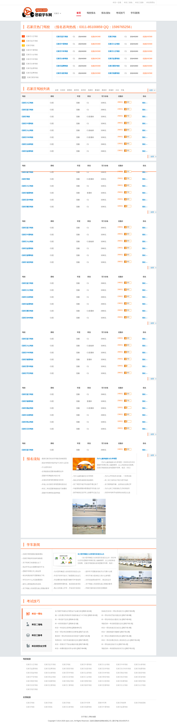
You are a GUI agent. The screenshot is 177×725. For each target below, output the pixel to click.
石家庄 (56, 13)
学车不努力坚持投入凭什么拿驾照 (98, 576)
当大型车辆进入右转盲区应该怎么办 (91, 554)
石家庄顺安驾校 (27, 207)
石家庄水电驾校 (104, 681)
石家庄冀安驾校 (114, 66)
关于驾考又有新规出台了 (32, 563)
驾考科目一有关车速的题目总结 (66, 640)
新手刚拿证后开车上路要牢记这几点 (86, 493)
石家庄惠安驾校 (140, 673)
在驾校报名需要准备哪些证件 (52, 471)
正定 (117, 90)
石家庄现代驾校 (32, 689)
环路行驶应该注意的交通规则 (96, 588)
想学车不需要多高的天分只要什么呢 (99, 571)
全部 (56, 90)
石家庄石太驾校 (122, 685)
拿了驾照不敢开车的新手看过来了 (85, 484)
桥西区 (69, 90)
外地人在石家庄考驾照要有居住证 (54, 484)
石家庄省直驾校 (62, 73)
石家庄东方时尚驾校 (123, 669)
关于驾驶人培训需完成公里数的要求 (36, 588)
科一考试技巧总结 (61, 619)
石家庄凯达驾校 (27, 422)
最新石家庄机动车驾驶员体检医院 (54, 459)
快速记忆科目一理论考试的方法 (113, 611)
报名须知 (105, 13)
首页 (78, 13)
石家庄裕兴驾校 (122, 677)
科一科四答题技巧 (61, 624)
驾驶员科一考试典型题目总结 (112, 624)
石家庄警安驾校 (104, 677)
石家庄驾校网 (121, 703)
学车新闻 (135, 13)
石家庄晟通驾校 (50, 681)
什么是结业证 (47, 467)
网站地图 (92, 717)
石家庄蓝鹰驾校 (62, 66)
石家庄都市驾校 (86, 685)
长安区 (62, 90)
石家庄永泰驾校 (62, 59)
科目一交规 (117, 2)
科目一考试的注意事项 (63, 628)
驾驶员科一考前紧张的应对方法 (113, 648)
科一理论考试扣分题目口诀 (111, 619)
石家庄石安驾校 (27, 429)
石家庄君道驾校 (140, 677)
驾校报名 (91, 13)
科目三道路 (139, 2)
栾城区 (111, 90)
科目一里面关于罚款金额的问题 (66, 644)
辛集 (122, 90)
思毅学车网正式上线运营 (32, 571)
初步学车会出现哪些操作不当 (33, 567)
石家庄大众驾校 (114, 44)
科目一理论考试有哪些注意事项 (66, 632)
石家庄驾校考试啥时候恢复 (33, 558)
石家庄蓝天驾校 (62, 37)
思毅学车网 (102, 703)
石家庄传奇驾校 (27, 318)
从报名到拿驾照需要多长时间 (52, 480)
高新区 (90, 90)
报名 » (144, 103)
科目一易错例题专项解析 (110, 632)
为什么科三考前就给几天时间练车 (117, 488)
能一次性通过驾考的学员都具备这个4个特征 (71, 615)
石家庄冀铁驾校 (86, 681)
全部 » (152, 90)
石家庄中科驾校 (62, 51)
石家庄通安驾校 (140, 681)
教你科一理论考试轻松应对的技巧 (67, 636)
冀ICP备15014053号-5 (120, 721)
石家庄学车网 (85, 703)
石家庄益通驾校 (114, 59)
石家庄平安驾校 (27, 373)
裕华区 (83, 90)
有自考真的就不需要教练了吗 (33, 575)
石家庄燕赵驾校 (27, 408)
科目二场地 (128, 2)
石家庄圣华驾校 (27, 200)
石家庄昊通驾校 (104, 685)
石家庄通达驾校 (68, 681)
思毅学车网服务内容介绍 (51, 476)
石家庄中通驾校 (62, 44)
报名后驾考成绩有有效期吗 (83, 480)
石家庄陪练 (48, 707)
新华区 (76, 90)
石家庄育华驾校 (27, 366)
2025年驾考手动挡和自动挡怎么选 (117, 493)
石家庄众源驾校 (86, 673)
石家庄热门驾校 (38, 27)
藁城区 (97, 90)
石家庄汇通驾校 (68, 685)
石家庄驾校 (112, 37)
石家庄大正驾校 (114, 51)
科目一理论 (37, 614)
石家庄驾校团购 (140, 703)
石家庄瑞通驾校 (114, 73)
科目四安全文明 (39, 646)
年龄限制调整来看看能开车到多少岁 (86, 488)
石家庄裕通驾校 (122, 681)
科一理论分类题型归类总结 (111, 636)
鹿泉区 (104, 90)
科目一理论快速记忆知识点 (111, 628)
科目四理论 (150, 2)
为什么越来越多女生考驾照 (107, 459)
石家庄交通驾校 (50, 685)
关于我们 (84, 717)
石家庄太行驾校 (140, 685)
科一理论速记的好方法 (109, 644)
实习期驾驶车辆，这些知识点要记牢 (118, 484)
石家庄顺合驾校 (122, 673)
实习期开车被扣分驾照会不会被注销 (68, 611)
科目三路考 (37, 635)
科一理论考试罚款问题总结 (111, 615)
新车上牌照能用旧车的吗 (32, 584)
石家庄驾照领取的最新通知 (33, 554)
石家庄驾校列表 (38, 89)
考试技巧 (120, 13)
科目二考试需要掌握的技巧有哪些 (54, 489)
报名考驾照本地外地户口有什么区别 (55, 463)
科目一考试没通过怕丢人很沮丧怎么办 (115, 640)
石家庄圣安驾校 (32, 685)
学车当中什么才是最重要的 (33, 580)
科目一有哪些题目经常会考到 (66, 648)
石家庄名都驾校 (27, 415)
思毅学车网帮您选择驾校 (51, 493)
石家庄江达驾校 (86, 677)
